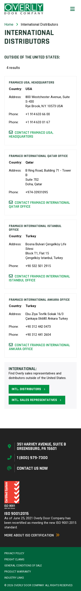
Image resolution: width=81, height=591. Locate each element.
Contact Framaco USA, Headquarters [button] (31, 134)
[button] (72, 9)
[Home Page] (23, 8)
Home (8, 24)
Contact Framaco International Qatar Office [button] (39, 204)
